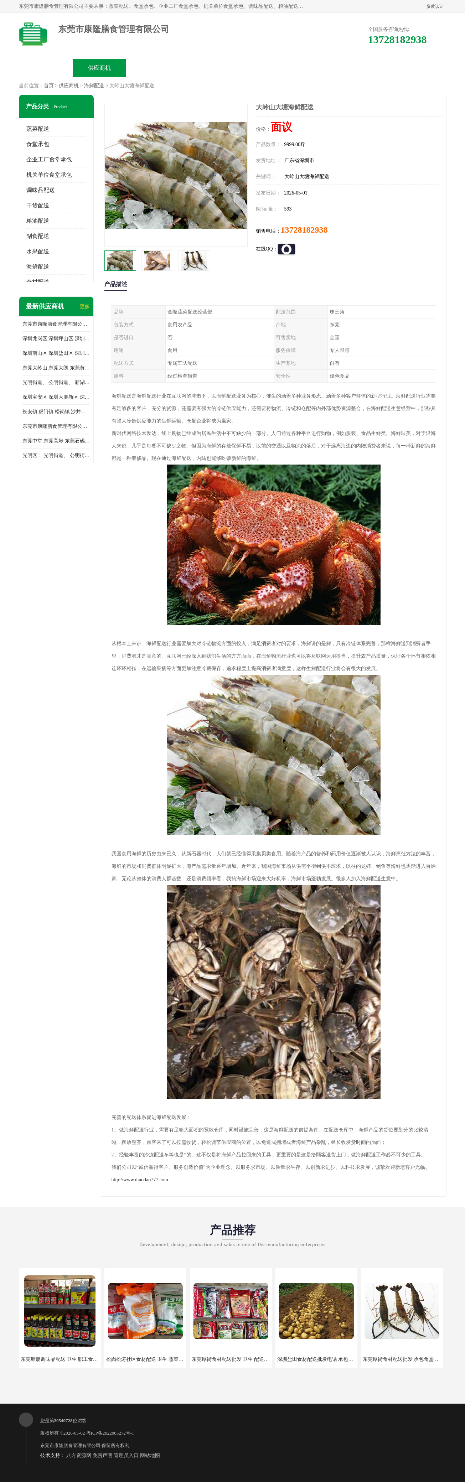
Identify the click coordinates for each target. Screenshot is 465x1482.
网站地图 (150, 1455)
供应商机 (99, 68)
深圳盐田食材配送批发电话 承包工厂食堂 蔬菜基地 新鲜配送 (344, 1359)
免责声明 (103, 1455)
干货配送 (37, 205)
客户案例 (313, 68)
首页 (49, 85)
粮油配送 (37, 221)
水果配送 (37, 251)
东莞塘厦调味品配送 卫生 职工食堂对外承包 (69, 1359)
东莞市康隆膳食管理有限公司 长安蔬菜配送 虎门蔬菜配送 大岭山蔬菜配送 (56, 426)
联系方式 (366, 68)
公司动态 (259, 68)
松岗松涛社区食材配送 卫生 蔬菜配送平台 (152, 1359)
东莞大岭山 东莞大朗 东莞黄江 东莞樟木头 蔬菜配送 (56, 367)
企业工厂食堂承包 (49, 159)
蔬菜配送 (37, 129)
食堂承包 (37, 144)
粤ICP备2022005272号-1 (110, 1433)
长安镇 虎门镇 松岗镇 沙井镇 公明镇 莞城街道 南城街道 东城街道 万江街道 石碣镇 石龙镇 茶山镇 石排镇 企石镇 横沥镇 (56, 411)
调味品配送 (40, 190)
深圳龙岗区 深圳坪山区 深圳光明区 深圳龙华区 (56, 338)
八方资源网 (78, 1455)
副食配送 (37, 236)
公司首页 (46, 68)
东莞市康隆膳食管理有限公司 (70, 1445)
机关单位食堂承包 (49, 175)
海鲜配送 (94, 85)
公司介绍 (206, 68)
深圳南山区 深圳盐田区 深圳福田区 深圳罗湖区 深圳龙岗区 (56, 353)
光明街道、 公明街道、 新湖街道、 (56, 382)
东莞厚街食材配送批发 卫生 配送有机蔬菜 (238, 1359)
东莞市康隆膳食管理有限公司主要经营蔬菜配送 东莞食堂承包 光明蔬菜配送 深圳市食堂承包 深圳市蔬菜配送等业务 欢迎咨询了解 (56, 324)
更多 (85, 306)
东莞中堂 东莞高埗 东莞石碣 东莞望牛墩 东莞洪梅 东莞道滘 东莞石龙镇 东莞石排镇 (56, 441)
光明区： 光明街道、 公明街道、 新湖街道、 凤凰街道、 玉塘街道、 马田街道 (56, 455)
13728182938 (304, 229)
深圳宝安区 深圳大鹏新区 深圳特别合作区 (56, 397)
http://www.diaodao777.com (140, 1179)
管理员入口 (126, 1455)
